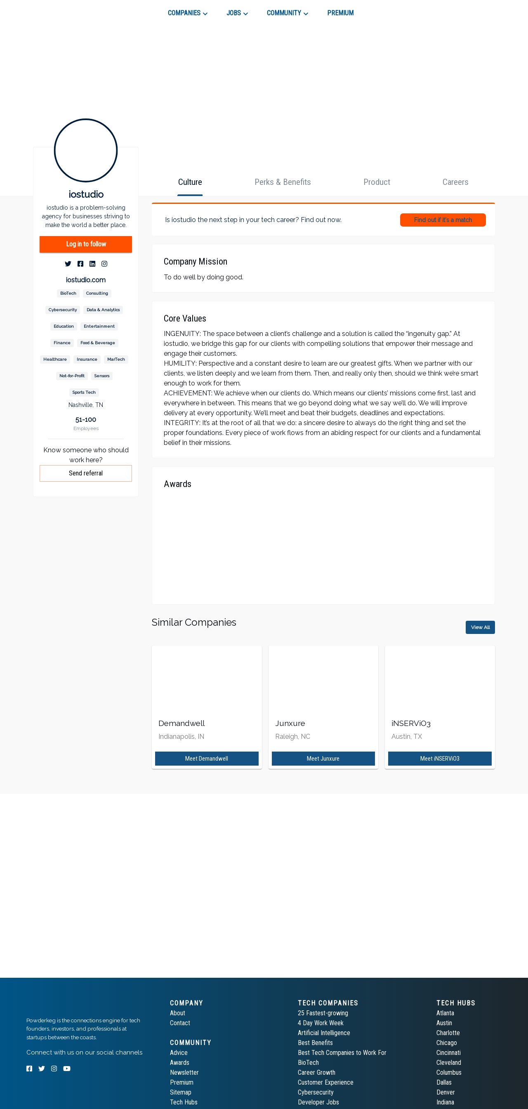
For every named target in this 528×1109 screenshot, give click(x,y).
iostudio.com (86, 280)
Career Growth (316, 1072)
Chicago (446, 1043)
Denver (445, 1092)
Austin (444, 1023)
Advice (179, 1053)
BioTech (308, 1062)
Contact (180, 1023)
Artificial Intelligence (324, 1033)
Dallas (444, 1082)
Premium (181, 1082)
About (177, 1013)
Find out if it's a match (443, 220)
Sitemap (180, 1092)
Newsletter (184, 1072)
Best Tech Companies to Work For (342, 1053)
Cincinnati (448, 1053)
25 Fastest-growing (323, 1013)
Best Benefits (315, 1043)
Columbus (449, 1072)
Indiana (445, 1102)
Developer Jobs (318, 1102)
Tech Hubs (184, 1102)
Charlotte (448, 1033)
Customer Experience (326, 1082)
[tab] (56, 10)
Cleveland (448, 1062)
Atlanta (445, 1013)
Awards (179, 1062)
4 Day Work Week (321, 1023)
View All (480, 627)
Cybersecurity (316, 1092)
